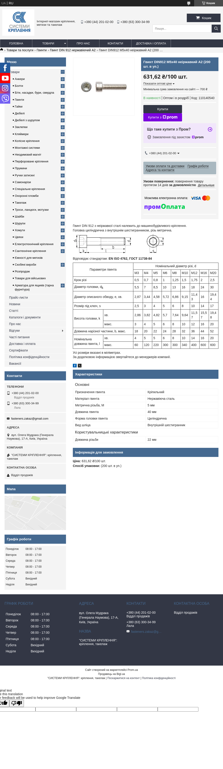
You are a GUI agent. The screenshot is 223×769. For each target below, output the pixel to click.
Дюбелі (20, 113)
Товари (48, 43)
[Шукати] (216, 29)
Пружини (21, 168)
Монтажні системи (27, 147)
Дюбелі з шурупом (27, 120)
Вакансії (15, 363)
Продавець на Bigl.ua (111, 674)
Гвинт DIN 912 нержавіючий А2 (73, 50)
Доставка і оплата (151, 43)
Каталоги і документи (25, 317)
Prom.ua (133, 670)
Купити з (162, 117)
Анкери (20, 79)
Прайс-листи (18, 297)
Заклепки (21, 127)
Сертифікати (18, 350)
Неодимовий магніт (28, 154)
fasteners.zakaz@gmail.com (29, 418)
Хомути (20, 230)
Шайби (19, 216)
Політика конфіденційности (29, 357)
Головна (16, 43)
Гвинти (42, 50)
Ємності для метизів (29, 257)
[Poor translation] (16, 703)
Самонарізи (23, 182)
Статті (13, 311)
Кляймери (21, 134)
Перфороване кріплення (31, 161)
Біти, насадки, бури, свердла (34, 92)
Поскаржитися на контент (123, 678)
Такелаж (20, 202)
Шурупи (20, 223)
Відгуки (14, 330)
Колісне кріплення (27, 141)
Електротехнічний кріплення (34, 244)
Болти (19, 85)
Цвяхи (19, 237)
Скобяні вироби (25, 264)
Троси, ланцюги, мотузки (31, 209)
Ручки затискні (25, 175)
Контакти (115, 43)
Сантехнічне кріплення (30, 251)
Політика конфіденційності (159, 678)
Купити (162, 109)
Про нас (83, 43)
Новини (14, 304)
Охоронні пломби (26, 195)
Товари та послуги (19, 50)
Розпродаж (22, 271)
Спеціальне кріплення (30, 189)
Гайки (19, 106)
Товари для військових (30, 278)
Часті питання (19, 337)
